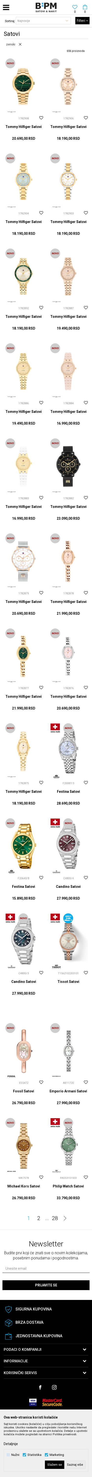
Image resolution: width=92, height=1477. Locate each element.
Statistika (34, 1455)
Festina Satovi (68, 792)
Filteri (82, 21)
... (47, 1218)
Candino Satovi (68, 887)
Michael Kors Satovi (23, 1186)
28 (55, 1218)
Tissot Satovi (68, 982)
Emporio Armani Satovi (68, 1091)
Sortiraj (9, 21)
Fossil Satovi (23, 1091)
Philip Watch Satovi (68, 1186)
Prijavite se (46, 1285)
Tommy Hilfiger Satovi (23, 127)
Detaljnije (11, 1444)
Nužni (15, 1455)
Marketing (57, 1455)
